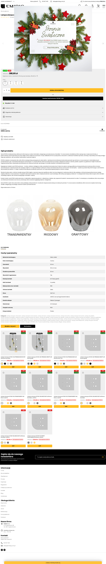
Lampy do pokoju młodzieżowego (90, 319)
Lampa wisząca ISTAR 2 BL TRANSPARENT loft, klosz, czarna (65, 397)
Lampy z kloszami (28, 320)
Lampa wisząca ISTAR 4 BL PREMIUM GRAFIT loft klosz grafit (39, 357)
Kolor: (4, 79)
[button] (4, 90)
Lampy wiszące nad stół (91, 320)
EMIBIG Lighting (5, 131)
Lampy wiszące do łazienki (82, 317)
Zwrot (2, 509)
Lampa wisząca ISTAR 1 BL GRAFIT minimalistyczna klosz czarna (36, 436)
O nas (2, 470)
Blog (2, 493)
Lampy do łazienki (70, 317)
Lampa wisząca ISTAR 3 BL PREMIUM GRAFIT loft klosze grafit (92, 357)
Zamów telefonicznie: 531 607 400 (53, 98)
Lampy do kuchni (65, 316)
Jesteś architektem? (6, 1)
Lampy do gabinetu (95, 317)
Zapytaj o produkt (8, 136)
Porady (3, 479)
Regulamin (4, 485)
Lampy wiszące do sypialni (57, 317)
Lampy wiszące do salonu (32, 317)
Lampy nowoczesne (65, 320)
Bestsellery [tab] (27, 326)
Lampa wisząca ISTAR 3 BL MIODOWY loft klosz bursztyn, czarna (39, 397)
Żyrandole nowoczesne (40, 320)
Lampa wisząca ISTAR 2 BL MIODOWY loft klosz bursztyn (92, 397)
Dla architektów (5, 473)
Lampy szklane (67, 322)
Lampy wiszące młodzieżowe (9, 320)
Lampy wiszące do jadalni (8, 317)
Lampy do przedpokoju (23, 319)
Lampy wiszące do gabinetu (8, 319)
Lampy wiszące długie (56, 322)
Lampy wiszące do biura (53, 316)
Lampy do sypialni (44, 317)
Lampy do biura (42, 316)
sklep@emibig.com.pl (59, 1)
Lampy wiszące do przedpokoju (38, 319)
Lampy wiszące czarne (53, 320)
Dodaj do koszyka (57, 90)
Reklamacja (4, 511)
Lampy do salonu (20, 317)
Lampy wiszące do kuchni (77, 316)
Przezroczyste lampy (43, 322)
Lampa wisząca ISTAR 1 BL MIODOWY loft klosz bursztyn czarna (13, 436)
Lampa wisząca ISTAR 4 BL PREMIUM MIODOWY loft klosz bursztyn (13, 357)
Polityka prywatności (6, 487)
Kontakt (3, 490)
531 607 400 (45, 1)
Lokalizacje (4, 496)
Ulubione (3, 506)
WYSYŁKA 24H (34, 322)
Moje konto (4, 503)
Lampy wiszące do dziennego (72, 319)
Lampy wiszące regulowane (8, 322)
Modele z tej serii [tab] (10, 326)
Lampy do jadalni (89, 316)
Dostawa (3, 517)
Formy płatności (5, 514)
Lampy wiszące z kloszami (14, 316)
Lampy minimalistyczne (78, 320)
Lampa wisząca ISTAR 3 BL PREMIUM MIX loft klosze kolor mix (65, 357)
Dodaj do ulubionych (9, 139)
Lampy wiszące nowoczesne (29, 316)
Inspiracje (3, 482)
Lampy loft (20, 320)
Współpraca (4, 476)
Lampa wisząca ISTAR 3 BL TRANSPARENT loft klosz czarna (12, 397)
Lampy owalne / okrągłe (23, 322)
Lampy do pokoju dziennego (55, 319)
